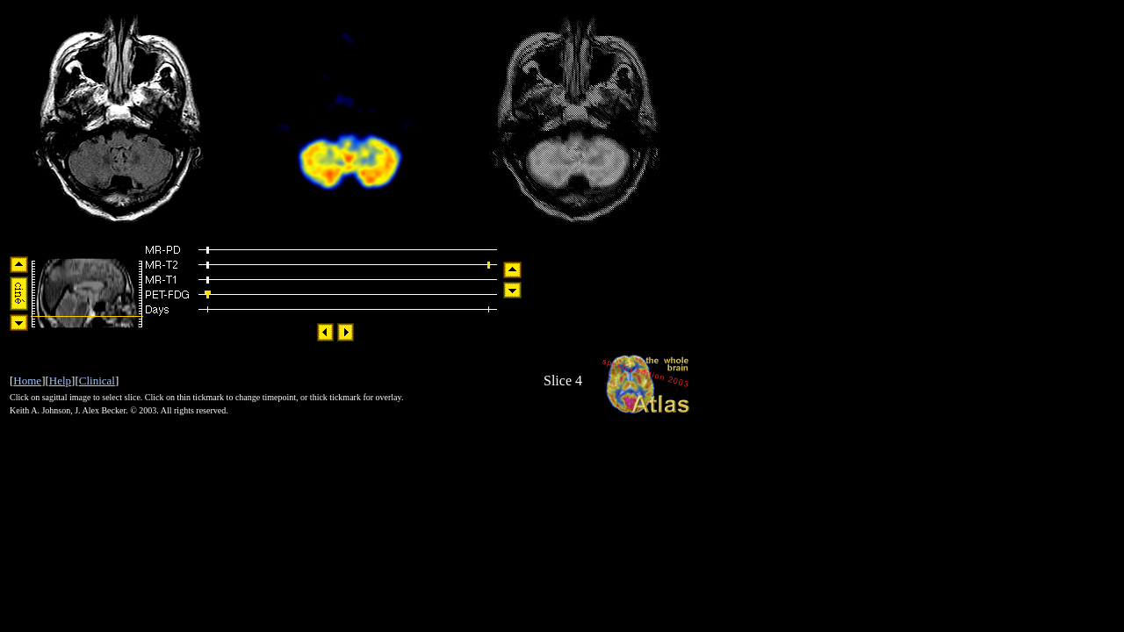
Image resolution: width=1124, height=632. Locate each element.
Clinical (97, 380)
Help (60, 380)
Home (27, 380)
